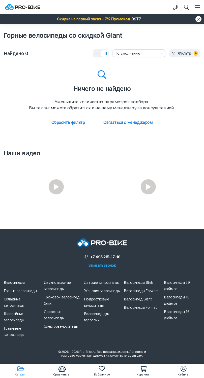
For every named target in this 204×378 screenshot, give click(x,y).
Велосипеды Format (140, 307)
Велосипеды (14, 283)
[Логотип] (23, 7)
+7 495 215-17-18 (102, 257)
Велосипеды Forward (141, 291)
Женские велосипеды (102, 291)
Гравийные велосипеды (14, 331)
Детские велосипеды (101, 283)
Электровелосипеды (61, 326)
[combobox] (138, 53)
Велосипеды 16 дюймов (176, 315)
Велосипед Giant (138, 299)
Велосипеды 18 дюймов (176, 300)
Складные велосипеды (14, 302)
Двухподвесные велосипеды (57, 286)
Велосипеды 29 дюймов (177, 286)
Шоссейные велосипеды (14, 317)
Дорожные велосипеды (54, 315)
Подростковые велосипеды (96, 302)
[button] (102, 19)
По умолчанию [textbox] (127, 53)
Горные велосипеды (20, 291)
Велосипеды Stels (138, 283)
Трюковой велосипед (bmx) (62, 300)
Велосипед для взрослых (96, 317)
